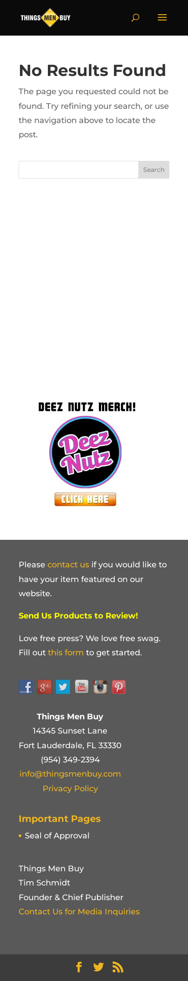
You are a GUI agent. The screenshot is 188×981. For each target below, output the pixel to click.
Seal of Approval (57, 836)
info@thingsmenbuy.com (70, 774)
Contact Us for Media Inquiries (79, 912)
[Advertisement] (94, 286)
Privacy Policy (70, 789)
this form (66, 653)
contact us (68, 565)
